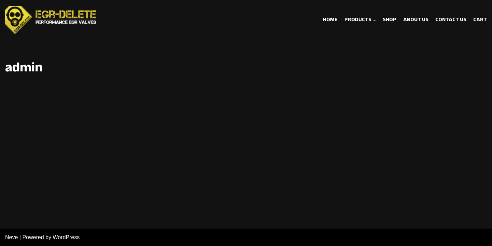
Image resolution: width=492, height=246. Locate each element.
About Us (415, 20)
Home (330, 20)
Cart (480, 20)
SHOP (389, 20)
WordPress (66, 237)
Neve (11, 237)
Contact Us (450, 20)
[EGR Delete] (51, 20)
